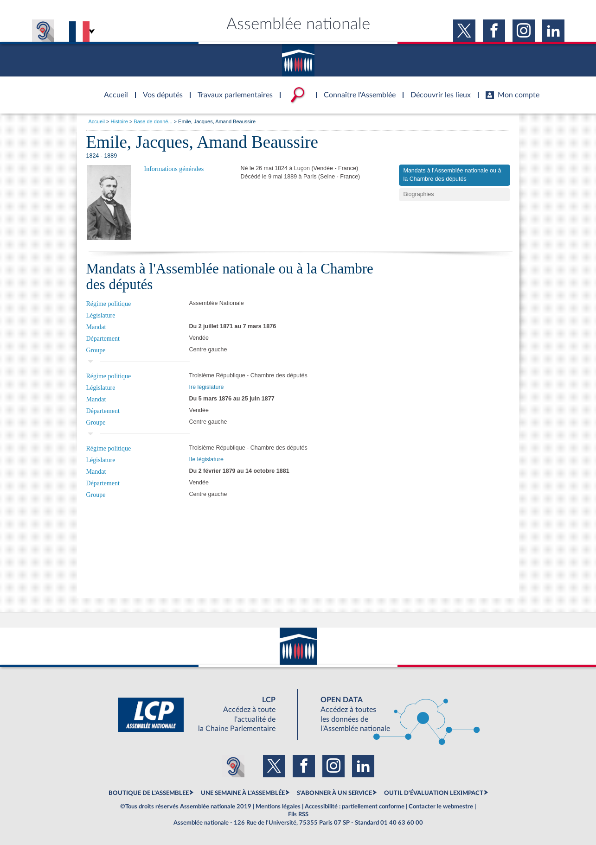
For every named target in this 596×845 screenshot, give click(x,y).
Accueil (97, 121)
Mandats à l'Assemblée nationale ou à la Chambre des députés (452, 174)
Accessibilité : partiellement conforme (354, 806)
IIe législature (206, 459)
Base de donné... (153, 121)
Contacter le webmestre (441, 806)
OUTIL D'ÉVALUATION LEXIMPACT (433, 793)
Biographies (419, 194)
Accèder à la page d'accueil (112, 89)
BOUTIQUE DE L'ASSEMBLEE (149, 793)
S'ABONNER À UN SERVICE (334, 793)
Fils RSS (298, 814)
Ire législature (206, 387)
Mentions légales (278, 806)
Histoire (119, 121)
